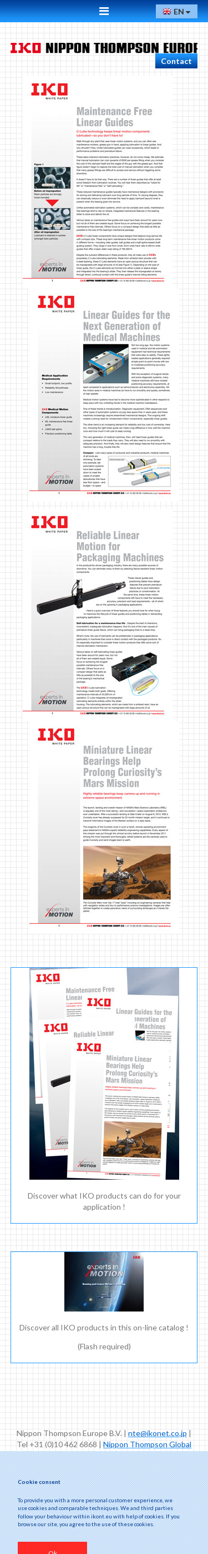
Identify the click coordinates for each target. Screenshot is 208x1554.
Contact (176, 61)
